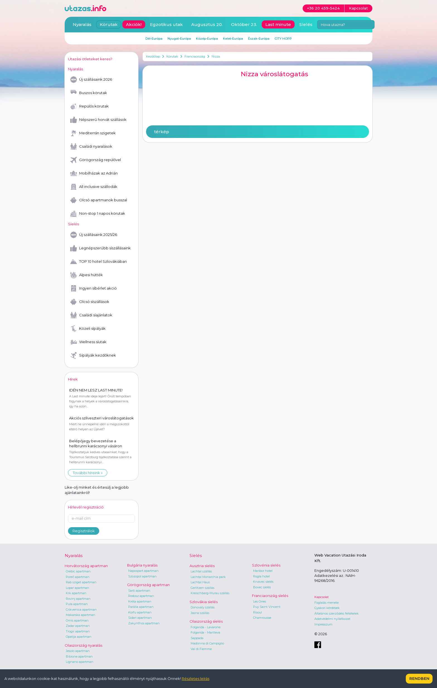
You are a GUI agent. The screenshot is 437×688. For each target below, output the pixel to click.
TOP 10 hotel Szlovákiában (98, 261)
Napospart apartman (143, 571)
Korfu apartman (140, 612)
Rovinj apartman (78, 599)
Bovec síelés (262, 587)
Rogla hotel (261, 576)
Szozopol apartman (142, 576)
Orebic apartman (78, 571)
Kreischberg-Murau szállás (210, 593)
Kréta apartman (139, 601)
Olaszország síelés (206, 621)
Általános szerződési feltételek (336, 613)
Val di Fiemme (201, 649)
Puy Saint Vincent (266, 607)
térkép (161, 131)
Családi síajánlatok (91, 315)
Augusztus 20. (207, 24)
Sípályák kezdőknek (93, 355)
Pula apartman (77, 604)
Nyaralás (82, 24)
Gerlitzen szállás (202, 588)
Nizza (216, 56)
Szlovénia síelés (266, 565)
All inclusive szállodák (93, 186)
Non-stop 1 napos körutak (97, 213)
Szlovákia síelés (204, 601)
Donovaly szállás (203, 607)
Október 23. (244, 24)
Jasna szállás (200, 613)
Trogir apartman (78, 631)
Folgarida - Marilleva (205, 632)
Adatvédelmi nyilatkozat (332, 619)
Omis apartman (77, 620)
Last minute (278, 24)
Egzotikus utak (166, 24)
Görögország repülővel (95, 160)
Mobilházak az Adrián (94, 173)
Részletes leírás (195, 678)
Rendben (419, 678)
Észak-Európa (259, 38)
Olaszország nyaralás (83, 645)
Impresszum (323, 624)
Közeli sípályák (88, 328)
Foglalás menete (326, 603)
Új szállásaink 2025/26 (93, 234)
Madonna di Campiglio (207, 643)
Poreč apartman (77, 577)
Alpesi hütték (86, 275)
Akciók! (134, 24)
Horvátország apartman (86, 565)
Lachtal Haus (200, 582)
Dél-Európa (153, 38)
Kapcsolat (321, 597)
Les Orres (259, 601)
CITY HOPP (283, 38)
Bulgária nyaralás (142, 565)
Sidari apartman (140, 618)
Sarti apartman (139, 591)
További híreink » (88, 472)
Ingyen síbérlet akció (93, 288)
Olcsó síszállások (89, 301)
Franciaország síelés (270, 595)
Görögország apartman (148, 584)
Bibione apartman (79, 656)
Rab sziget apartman (81, 582)
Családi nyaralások (91, 146)
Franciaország (194, 56)
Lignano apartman (79, 662)
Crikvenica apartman (81, 609)
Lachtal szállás (201, 571)
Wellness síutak (88, 342)
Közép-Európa (207, 38)
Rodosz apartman (141, 596)
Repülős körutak (89, 106)
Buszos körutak (88, 93)
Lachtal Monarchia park (208, 577)
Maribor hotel (263, 571)
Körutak (172, 56)
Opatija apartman (78, 637)
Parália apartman (141, 607)
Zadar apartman (78, 626)
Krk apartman (76, 593)
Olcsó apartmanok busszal (98, 200)
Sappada (197, 638)
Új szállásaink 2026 (91, 79)
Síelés (305, 24)
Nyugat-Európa (179, 38)
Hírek (73, 379)
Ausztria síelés (202, 565)
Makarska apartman (80, 615)
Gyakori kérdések (327, 608)
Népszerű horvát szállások (98, 119)
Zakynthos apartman (144, 623)
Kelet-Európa (233, 38)
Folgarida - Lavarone (205, 627)
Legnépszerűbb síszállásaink (100, 248)
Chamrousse (262, 618)
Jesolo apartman (78, 651)
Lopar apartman (77, 588)
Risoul (257, 612)
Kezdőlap (153, 56)
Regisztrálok (83, 531)
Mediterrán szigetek (93, 133)
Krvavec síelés (263, 582)
